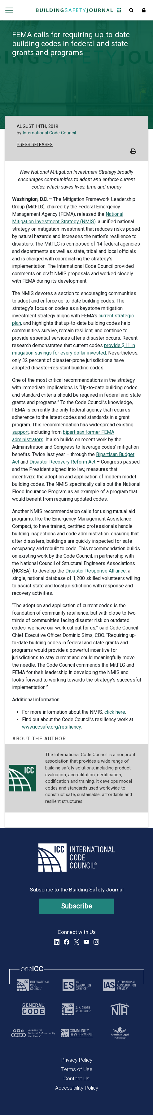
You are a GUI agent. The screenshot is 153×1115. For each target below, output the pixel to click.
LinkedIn (56, 942)
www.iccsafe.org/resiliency (51, 727)
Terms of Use (76, 1069)
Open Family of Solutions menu (119, 10)
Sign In (144, 10)
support (20, 432)
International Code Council (49, 133)
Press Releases (35, 144)
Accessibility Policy (76, 1088)
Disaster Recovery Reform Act (62, 462)
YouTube (86, 942)
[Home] (74, 10)
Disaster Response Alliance (95, 571)
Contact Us (76, 1078)
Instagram (96, 942)
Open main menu (9, 10)
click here (114, 712)
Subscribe (76, 906)
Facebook (66, 942)
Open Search (131, 10)
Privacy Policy (76, 1060)
